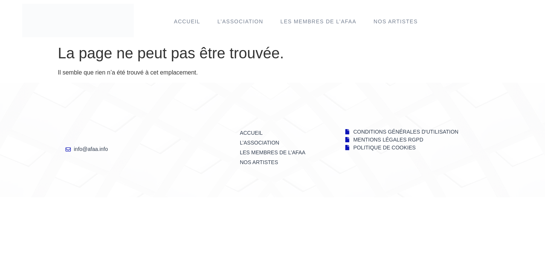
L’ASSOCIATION (240, 21)
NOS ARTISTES (396, 21)
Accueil (187, 21)
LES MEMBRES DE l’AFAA (319, 21)
